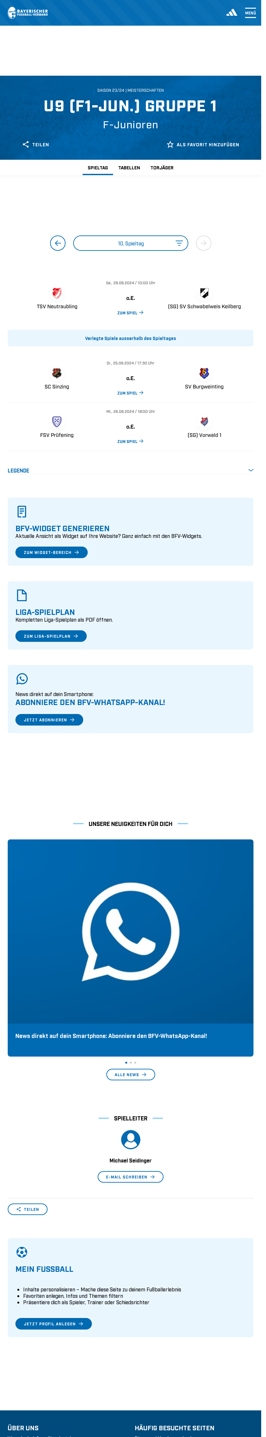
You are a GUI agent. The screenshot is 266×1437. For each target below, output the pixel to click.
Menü (250, 13)
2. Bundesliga (22, 1425)
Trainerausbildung (154, 1345)
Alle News (131, 971)
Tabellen (129, 167)
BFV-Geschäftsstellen (158, 1365)
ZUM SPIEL (130, 312)
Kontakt (16, 1385)
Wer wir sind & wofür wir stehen (43, 1335)
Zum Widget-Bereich (51, 552)
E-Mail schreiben (130, 1074)
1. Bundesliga (22, 1415)
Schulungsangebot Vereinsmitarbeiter (176, 1355)
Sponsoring (20, 1355)
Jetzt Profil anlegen (54, 1221)
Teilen (35, 144)
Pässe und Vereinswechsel (163, 1335)
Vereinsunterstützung (31, 1365)
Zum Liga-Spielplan (51, 636)
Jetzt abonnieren (49, 719)
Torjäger (161, 167)
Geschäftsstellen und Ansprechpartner (49, 1345)
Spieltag (98, 167)
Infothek (17, 1375)
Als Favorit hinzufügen (202, 144)
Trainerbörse (148, 1375)
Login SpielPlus (152, 1385)
